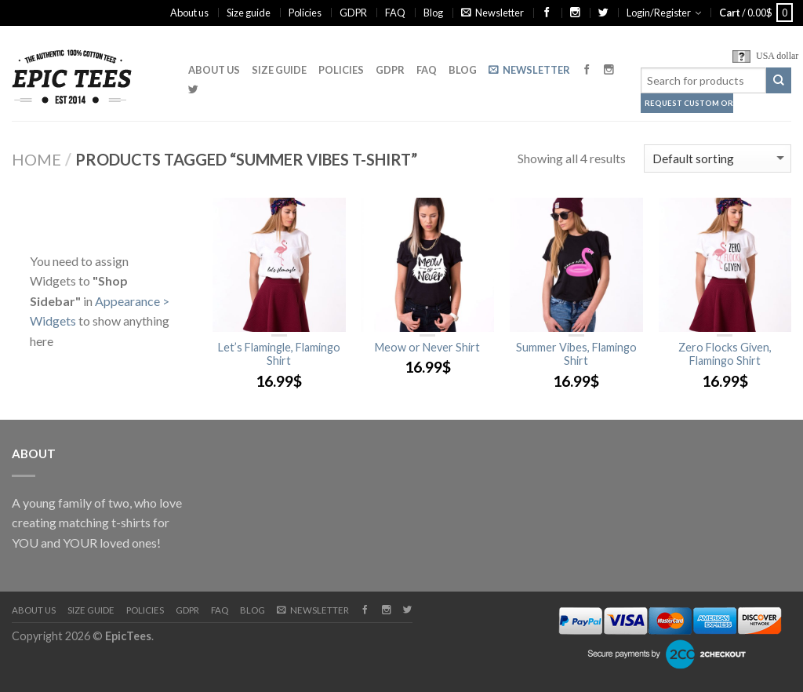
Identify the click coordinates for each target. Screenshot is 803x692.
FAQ (395, 12)
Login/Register (659, 12)
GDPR (353, 12)
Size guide (249, 12)
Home (36, 159)
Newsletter (492, 12)
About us (189, 12)
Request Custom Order (689, 103)
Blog (433, 12)
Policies (305, 12)
